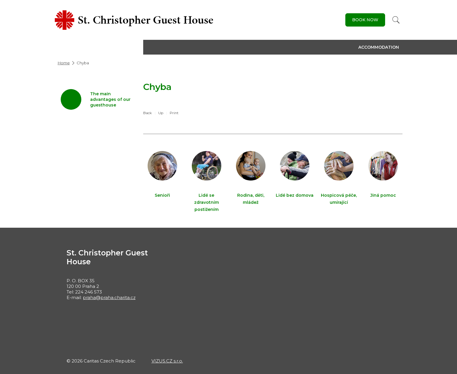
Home (64, 62)
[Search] (396, 20)
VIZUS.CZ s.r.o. (167, 361)
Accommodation (378, 47)
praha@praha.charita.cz (109, 297)
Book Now (365, 19)
